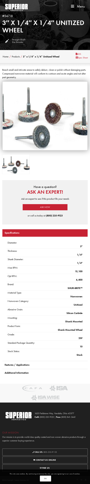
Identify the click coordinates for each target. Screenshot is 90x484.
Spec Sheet (82, 57)
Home (6, 56)
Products (16, 56)
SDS (78, 54)
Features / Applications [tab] (17, 364)
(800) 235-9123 (54, 215)
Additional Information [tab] (17, 372)
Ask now (45, 207)
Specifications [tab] (12, 232)
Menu (77, 6)
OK (45, 478)
